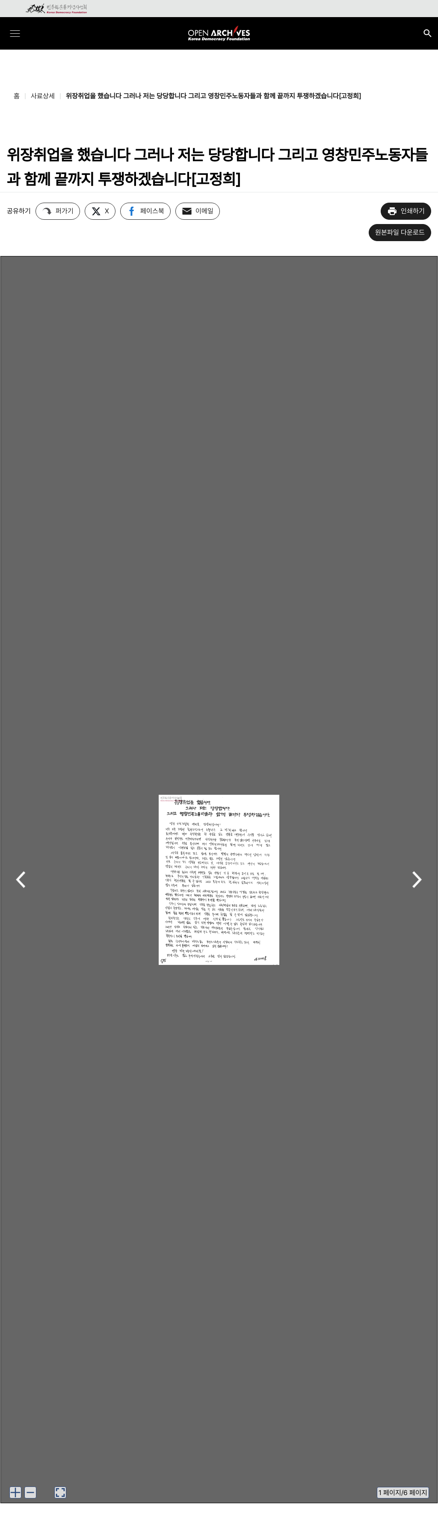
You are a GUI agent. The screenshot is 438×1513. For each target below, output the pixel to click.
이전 (21, 880)
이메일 (197, 211)
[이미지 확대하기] (15, 1492)
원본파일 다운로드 (400, 232)
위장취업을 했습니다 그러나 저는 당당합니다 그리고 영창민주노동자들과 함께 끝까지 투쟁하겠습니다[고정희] (213, 96)
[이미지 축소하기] (30, 1492)
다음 (417, 880)
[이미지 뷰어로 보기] (60, 1492)
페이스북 (145, 211)
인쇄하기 (406, 211)
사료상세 (43, 96)
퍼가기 (58, 211)
